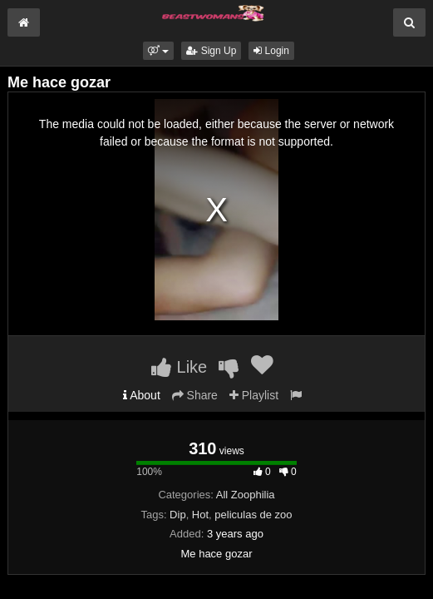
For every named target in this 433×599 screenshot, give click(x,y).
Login (271, 51)
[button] (158, 51)
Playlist (253, 395)
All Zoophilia (245, 494)
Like (179, 367)
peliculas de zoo (253, 514)
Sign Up (211, 51)
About (141, 395)
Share (195, 395)
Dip (178, 514)
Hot (200, 514)
